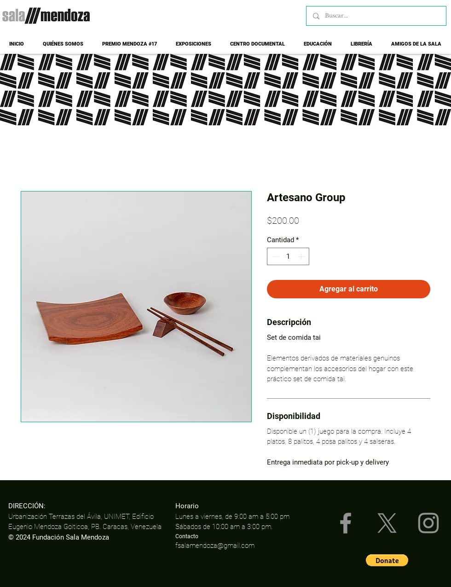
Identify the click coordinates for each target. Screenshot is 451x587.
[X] (387, 523)
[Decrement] (274, 256)
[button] (387, 560)
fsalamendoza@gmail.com (214, 545)
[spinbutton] (288, 256)
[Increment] (302, 256)
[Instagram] (428, 523)
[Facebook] (345, 523)
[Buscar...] (376, 15)
